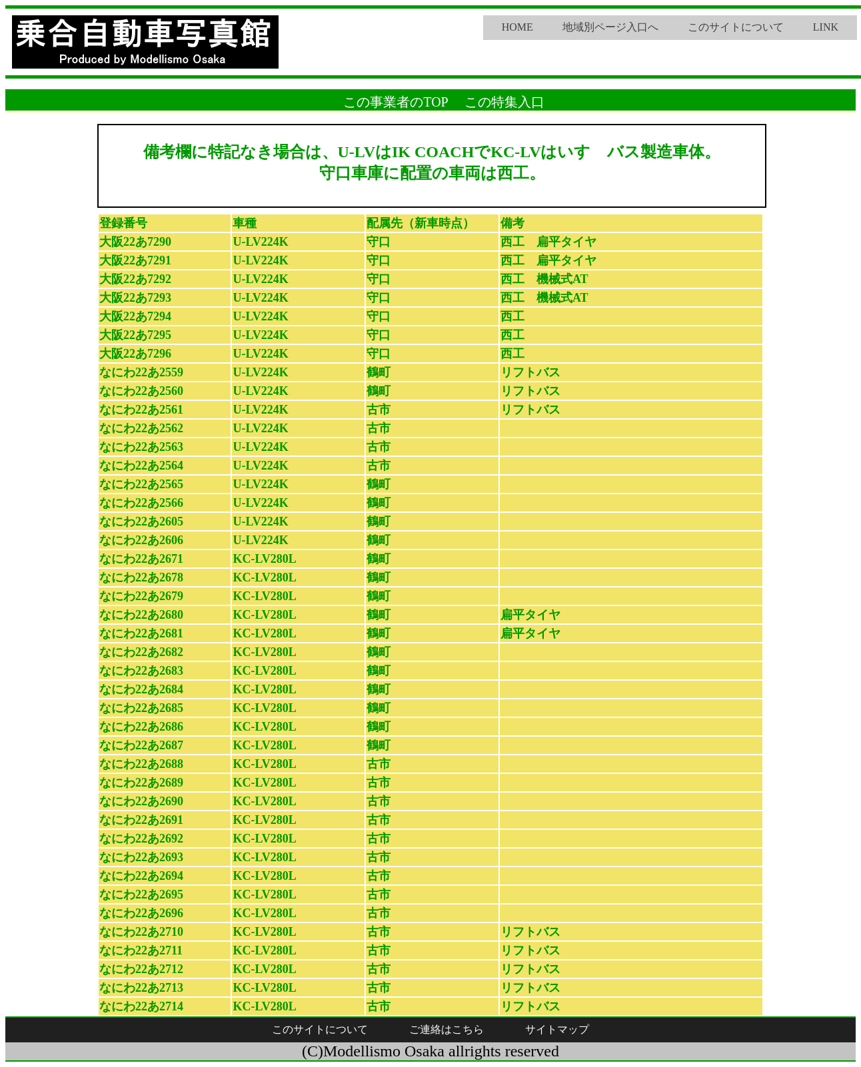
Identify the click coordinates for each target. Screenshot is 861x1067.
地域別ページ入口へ (610, 27)
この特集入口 (504, 102)
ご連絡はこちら (446, 1029)
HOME (517, 27)
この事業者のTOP (395, 102)
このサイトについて (736, 27)
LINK (825, 27)
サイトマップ (557, 1029)
